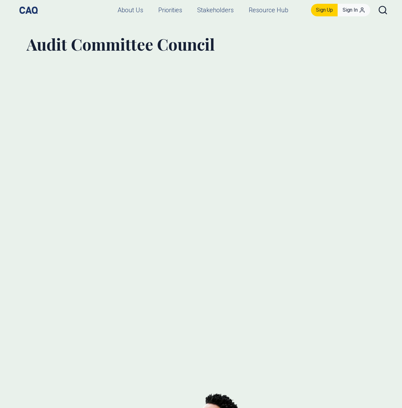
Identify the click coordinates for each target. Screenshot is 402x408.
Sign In (354, 10)
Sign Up (324, 10)
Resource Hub (268, 10)
